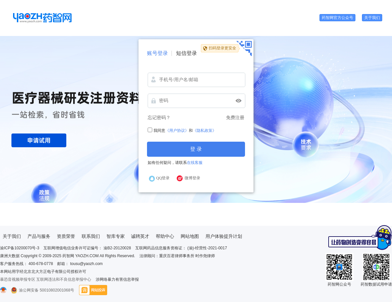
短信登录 (186, 53)
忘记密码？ (159, 117)
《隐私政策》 (204, 130)
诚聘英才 (140, 236)
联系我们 (91, 236)
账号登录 (157, 53)
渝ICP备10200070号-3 (19, 248)
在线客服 (195, 162)
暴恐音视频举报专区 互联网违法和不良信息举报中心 (45, 279)
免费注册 (235, 117)
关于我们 (372, 17)
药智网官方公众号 (337, 17)
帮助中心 (165, 236)
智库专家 (115, 236)
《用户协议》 (177, 130)
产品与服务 (38, 236)
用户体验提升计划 (223, 236)
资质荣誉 (66, 236)
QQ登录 (163, 178)
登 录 (196, 149)
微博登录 (192, 178)
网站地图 (190, 236)
